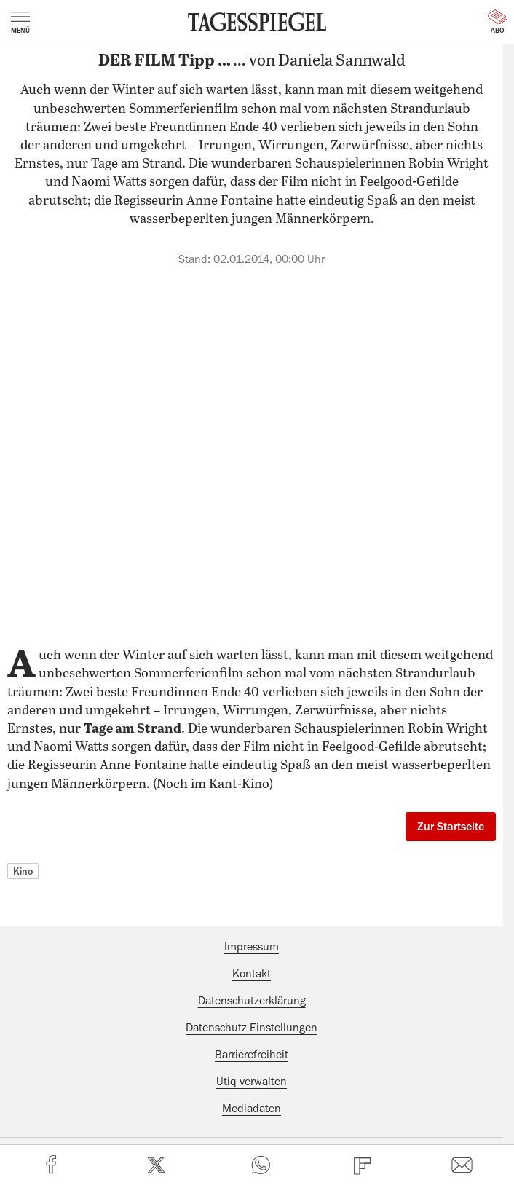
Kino (23, 871)
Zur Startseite (450, 826)
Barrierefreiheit (251, 1054)
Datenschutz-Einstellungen (251, 1028)
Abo (497, 21)
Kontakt (251, 974)
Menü (20, 22)
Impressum (251, 947)
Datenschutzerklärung (252, 1001)
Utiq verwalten (251, 1081)
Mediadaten (251, 1108)
